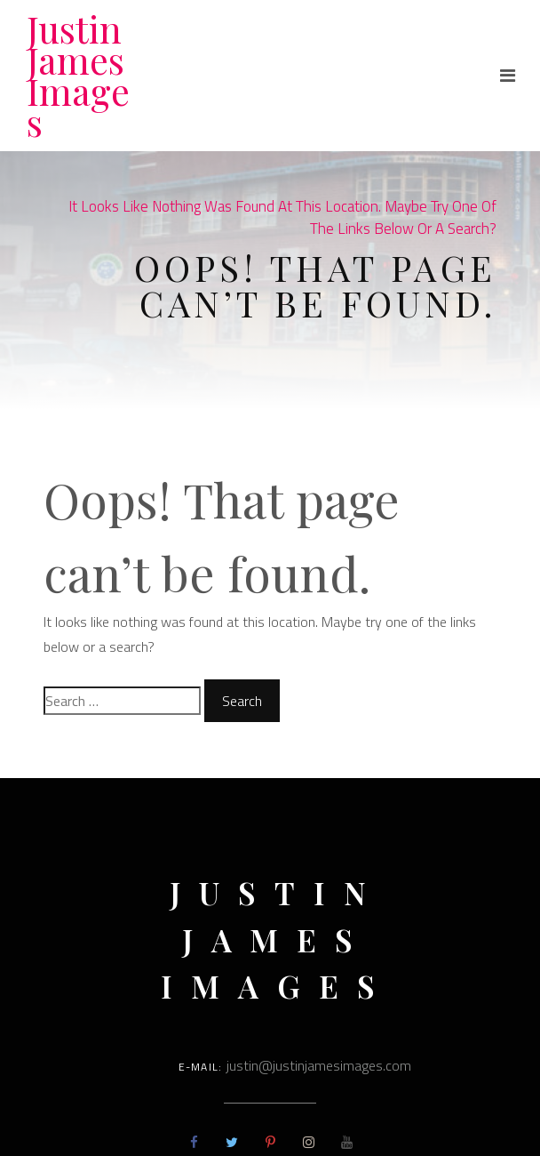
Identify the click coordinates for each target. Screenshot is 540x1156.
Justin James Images (78, 75)
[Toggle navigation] (507, 75)
